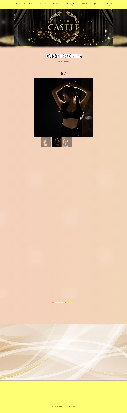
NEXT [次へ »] (70, 302)
